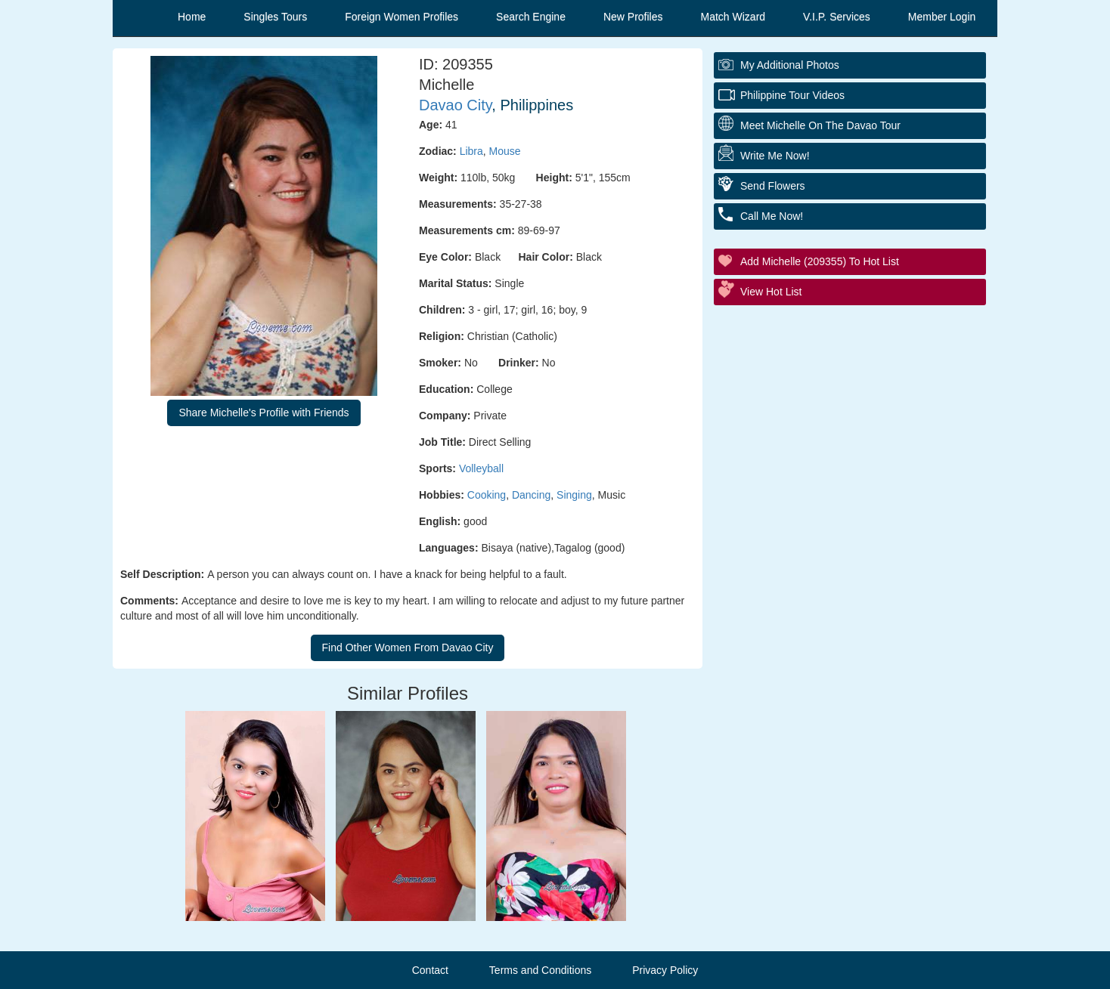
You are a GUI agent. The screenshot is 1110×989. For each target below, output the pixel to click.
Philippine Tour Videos (792, 95)
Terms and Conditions (540, 970)
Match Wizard (733, 17)
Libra (471, 151)
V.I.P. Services (836, 17)
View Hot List (770, 292)
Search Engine (531, 17)
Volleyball (481, 468)
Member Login (942, 17)
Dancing (531, 495)
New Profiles (633, 17)
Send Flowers (772, 186)
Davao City (455, 105)
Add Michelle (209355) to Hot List (819, 261)
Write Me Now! (775, 156)
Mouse (505, 151)
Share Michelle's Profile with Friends (263, 412)
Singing (574, 495)
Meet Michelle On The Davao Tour (820, 125)
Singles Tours (275, 17)
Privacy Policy (665, 970)
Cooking (486, 495)
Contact (430, 970)
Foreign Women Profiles (401, 17)
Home (192, 17)
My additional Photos (789, 65)
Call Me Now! (771, 216)
